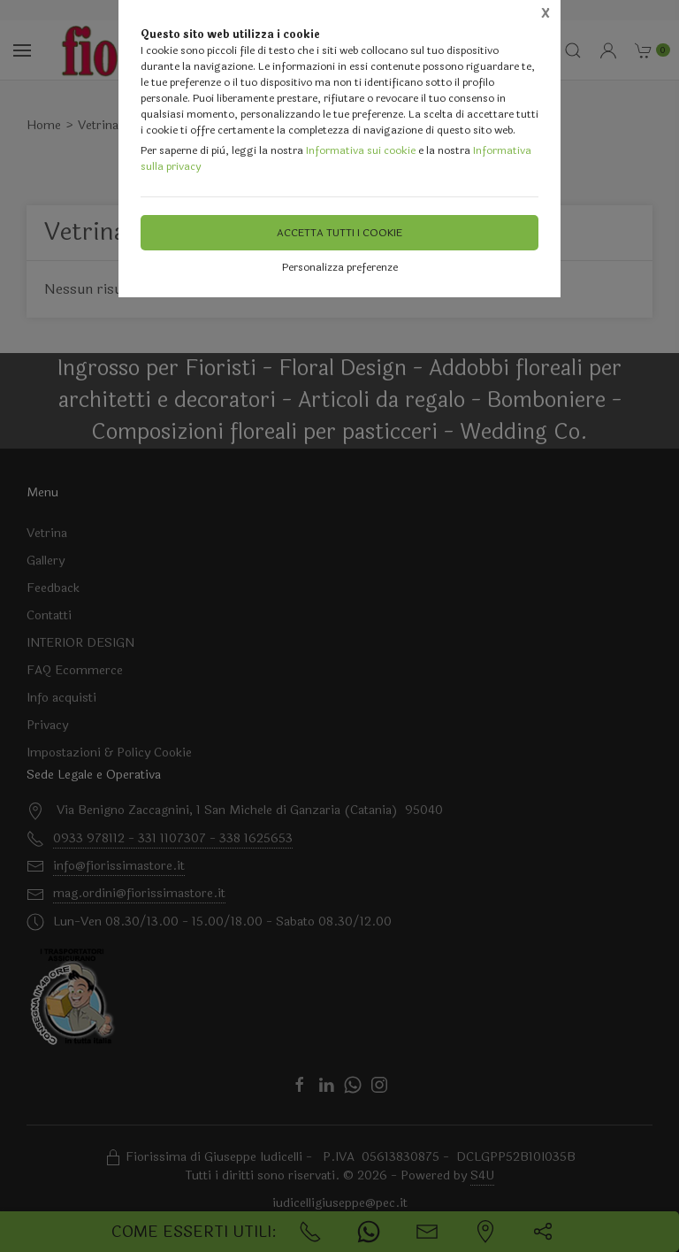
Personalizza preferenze (340, 267)
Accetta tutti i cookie (339, 233)
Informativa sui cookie (361, 150)
